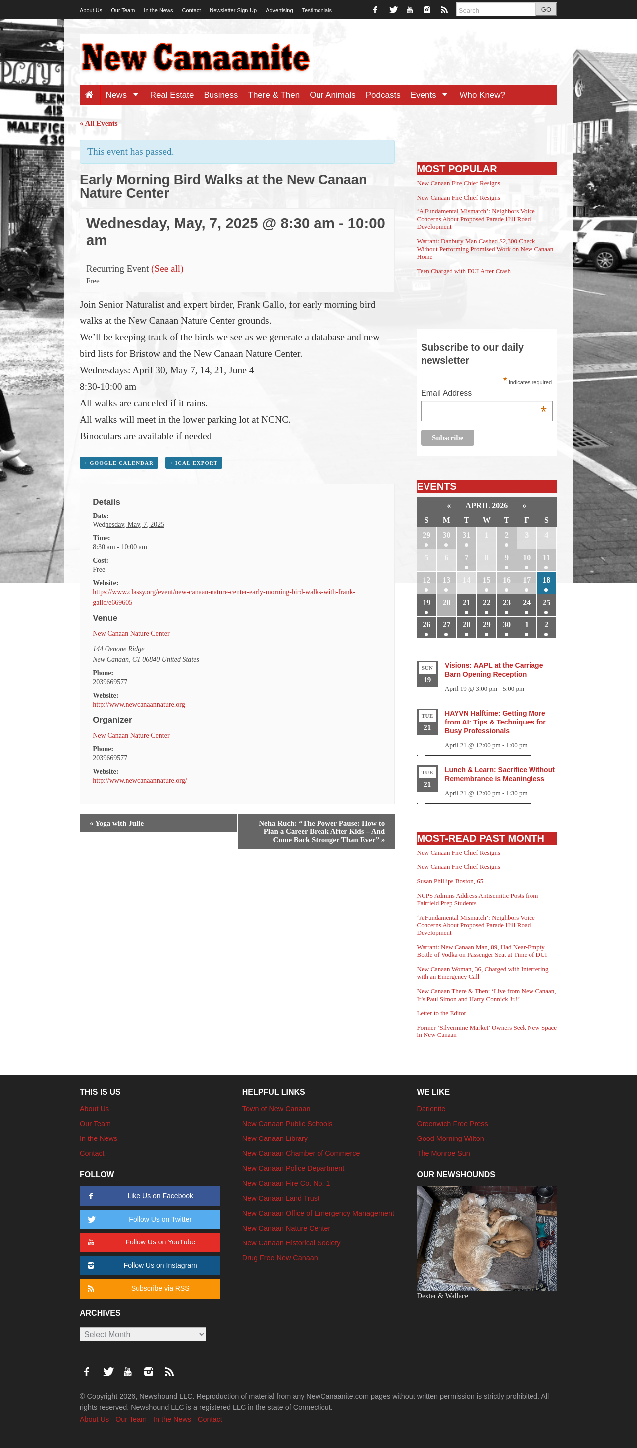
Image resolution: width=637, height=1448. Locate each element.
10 (527, 557)
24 (527, 602)
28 (467, 625)
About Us (91, 10)
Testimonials (317, 10)
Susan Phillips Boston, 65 (450, 881)
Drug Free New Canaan (280, 1258)
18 (546, 580)
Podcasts (383, 95)
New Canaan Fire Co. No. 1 (286, 1183)
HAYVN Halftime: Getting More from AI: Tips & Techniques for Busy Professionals (495, 722)
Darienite (431, 1109)
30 (446, 535)
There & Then (274, 95)
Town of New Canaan (276, 1109)
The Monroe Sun (443, 1153)
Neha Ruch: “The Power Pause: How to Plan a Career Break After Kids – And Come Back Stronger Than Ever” (322, 831)
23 (507, 602)
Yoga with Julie (117, 823)
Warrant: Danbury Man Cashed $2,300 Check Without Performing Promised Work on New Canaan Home (485, 248)
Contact (191, 10)
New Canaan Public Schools (287, 1124)
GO (546, 9)
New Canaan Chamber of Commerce (301, 1153)
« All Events (99, 123)
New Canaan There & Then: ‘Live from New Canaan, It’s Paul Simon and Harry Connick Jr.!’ (486, 995)
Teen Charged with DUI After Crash (464, 271)
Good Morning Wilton (450, 1138)
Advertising (279, 10)
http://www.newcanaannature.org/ (140, 780)
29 (426, 535)
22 (487, 602)
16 (507, 580)
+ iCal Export (194, 463)
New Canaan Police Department (293, 1168)
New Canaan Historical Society (291, 1243)
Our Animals (333, 95)
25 (546, 602)
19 (426, 602)
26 (426, 625)
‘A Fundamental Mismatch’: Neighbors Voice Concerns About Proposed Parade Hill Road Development (476, 218)
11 (546, 557)
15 (487, 580)
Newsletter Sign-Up (233, 10)
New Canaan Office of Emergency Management (318, 1213)
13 (446, 580)
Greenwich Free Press (452, 1124)
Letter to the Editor (441, 1013)
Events (433, 95)
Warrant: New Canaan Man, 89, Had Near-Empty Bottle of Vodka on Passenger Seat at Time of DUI (482, 951)
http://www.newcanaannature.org (139, 704)
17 (527, 580)
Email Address (484, 394)
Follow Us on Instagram (140, 1265)
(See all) (167, 268)
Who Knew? (482, 95)
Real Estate (172, 95)
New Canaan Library (275, 1138)
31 (467, 535)
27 (446, 625)
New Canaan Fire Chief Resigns (459, 183)
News (125, 95)
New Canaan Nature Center (131, 633)
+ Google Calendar (119, 463)
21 (467, 602)
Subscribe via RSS (136, 1288)
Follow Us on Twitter (138, 1219)
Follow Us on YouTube (139, 1242)
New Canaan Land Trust (280, 1198)
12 (426, 580)
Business (221, 95)
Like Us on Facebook (138, 1196)
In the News (158, 10)
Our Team (123, 10)
